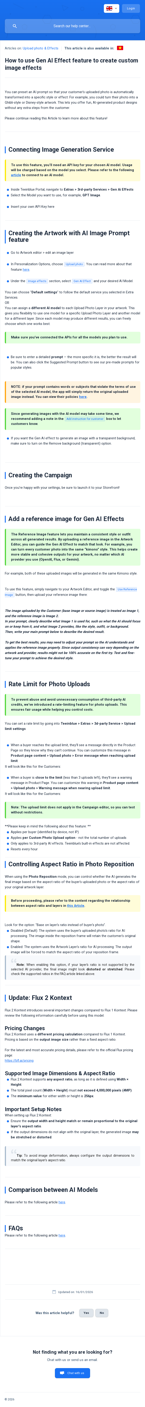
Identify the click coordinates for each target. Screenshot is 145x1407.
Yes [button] (86, 1313)
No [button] (102, 1313)
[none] (111, 8)
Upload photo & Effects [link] (40, 48)
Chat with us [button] (75, 1373)
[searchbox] (72, 26)
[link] (120, 48)
